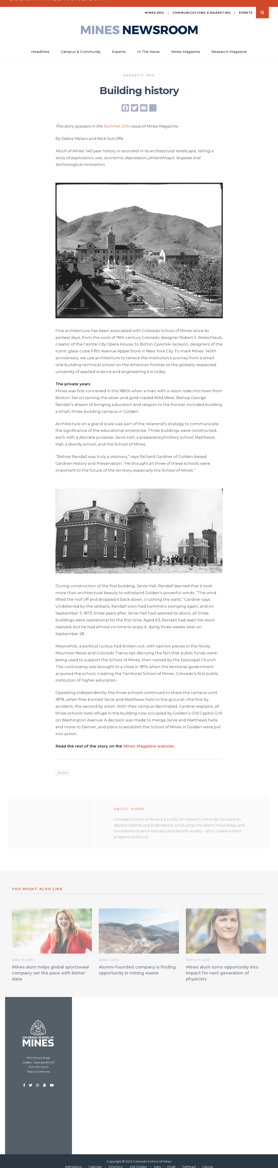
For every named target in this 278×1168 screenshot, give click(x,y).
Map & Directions (38, 1065)
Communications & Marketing (201, 6)
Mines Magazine (185, 45)
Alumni (63, 767)
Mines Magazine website (148, 740)
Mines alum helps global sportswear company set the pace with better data (50, 968)
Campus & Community (81, 45)
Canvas (207, 1161)
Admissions (73, 1161)
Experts (119, 45)
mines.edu (154, 6)
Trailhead (188, 1161)
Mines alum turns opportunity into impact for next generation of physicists (222, 968)
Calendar (95, 1161)
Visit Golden (138, 1161)
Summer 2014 (116, 120)
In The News (148, 45)
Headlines (40, 45)
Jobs (157, 1161)
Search (262, 6)
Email (171, 1161)
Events (246, 6)
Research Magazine (229, 45)
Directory (116, 1161)
